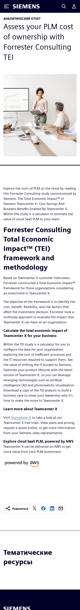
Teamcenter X (21, 418)
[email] (61, 508)
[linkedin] (52, 508)
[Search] (64, 6)
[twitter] (34, 508)
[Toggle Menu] (6, 6)
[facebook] (43, 508)
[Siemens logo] (26, 6)
